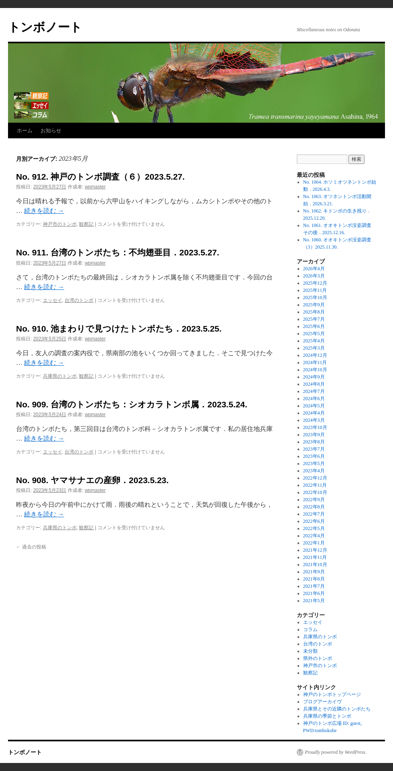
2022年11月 (315, 485)
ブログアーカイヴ (322, 701)
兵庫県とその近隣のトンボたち (337, 709)
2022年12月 (315, 478)
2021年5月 (314, 600)
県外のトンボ (317, 658)
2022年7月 (314, 514)
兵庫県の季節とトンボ (327, 716)
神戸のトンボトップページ (332, 694)
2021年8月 (314, 579)
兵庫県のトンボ (60, 376)
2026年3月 (314, 276)
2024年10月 (315, 369)
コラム (310, 629)
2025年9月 (314, 305)
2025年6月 (314, 326)
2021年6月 (314, 593)
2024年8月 (314, 384)
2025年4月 (314, 341)
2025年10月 (315, 297)
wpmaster (95, 187)
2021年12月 (315, 550)
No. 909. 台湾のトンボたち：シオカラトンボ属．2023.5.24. (131, 404)
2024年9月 (314, 377)
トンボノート (45, 27)
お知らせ (51, 130)
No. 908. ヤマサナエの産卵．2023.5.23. (92, 480)
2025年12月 (315, 283)
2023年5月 (314, 463)
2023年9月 (314, 434)
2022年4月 (314, 535)
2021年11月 (315, 557)
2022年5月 (314, 528)
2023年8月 (314, 442)
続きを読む (44, 210)
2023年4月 (314, 471)
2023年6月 (314, 456)
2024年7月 (314, 391)
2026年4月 (314, 268)
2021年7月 (314, 586)
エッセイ (52, 300)
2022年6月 (314, 521)
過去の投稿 (31, 547)
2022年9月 (314, 499)
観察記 (86, 224)
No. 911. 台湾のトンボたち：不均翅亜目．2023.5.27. (117, 252)
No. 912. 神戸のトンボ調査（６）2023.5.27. (100, 176)
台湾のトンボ (79, 300)
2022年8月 (314, 507)
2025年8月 (314, 312)
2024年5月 (314, 406)
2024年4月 (314, 413)
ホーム (24, 130)
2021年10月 (315, 564)
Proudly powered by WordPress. (336, 752)
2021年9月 (314, 572)
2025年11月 (315, 290)
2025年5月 (314, 333)
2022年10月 (315, 492)
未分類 (310, 651)
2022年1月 (314, 543)
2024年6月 (314, 398)
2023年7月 (314, 449)
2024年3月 (314, 420)
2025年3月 (314, 348)
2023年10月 (315, 427)
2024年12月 (315, 355)
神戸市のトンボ (60, 224)
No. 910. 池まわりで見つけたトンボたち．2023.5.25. (119, 328)
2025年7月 (314, 319)
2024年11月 (315, 362)
